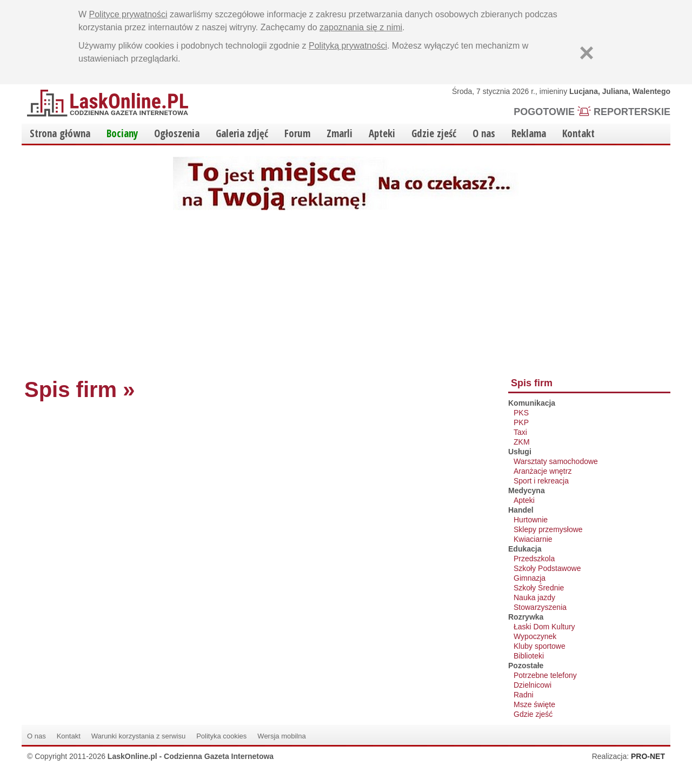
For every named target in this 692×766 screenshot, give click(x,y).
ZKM (522, 442)
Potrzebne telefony (545, 675)
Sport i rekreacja (541, 480)
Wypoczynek (535, 636)
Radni (524, 694)
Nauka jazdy (534, 597)
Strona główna (60, 133)
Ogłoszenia (176, 133)
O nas (484, 133)
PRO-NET (648, 756)
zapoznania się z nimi (361, 27)
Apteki (382, 133)
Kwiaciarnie (533, 539)
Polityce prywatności (128, 14)
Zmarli (339, 133)
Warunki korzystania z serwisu (138, 736)
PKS (521, 412)
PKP (521, 422)
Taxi (520, 432)
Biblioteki (529, 655)
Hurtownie (531, 519)
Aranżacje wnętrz (542, 471)
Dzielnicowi (532, 685)
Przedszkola (534, 558)
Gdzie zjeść (433, 133)
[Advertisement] (346, 291)
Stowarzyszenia (540, 607)
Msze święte (534, 704)
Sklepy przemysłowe (548, 529)
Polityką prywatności (348, 45)
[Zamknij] (586, 53)
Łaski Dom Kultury (544, 626)
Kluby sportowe (539, 646)
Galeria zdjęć (242, 133)
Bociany (122, 133)
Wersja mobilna (281, 736)
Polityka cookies (221, 736)
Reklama (528, 133)
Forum (297, 133)
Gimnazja (529, 578)
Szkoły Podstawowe (547, 568)
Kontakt (578, 133)
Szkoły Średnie (539, 587)
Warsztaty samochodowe (556, 461)
